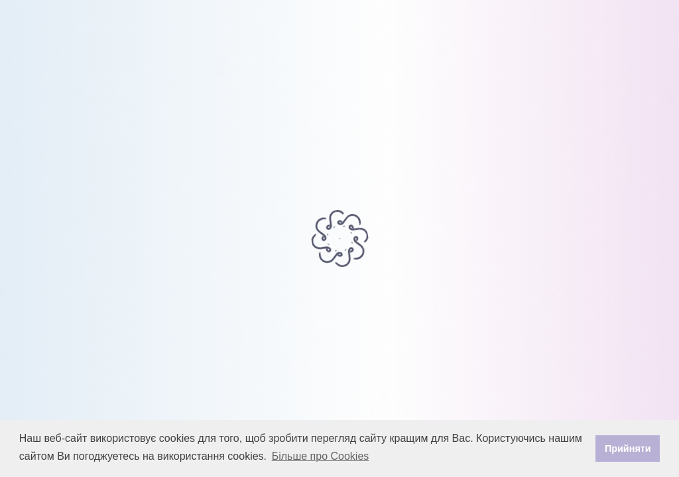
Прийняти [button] (628, 448)
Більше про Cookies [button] (320, 456)
